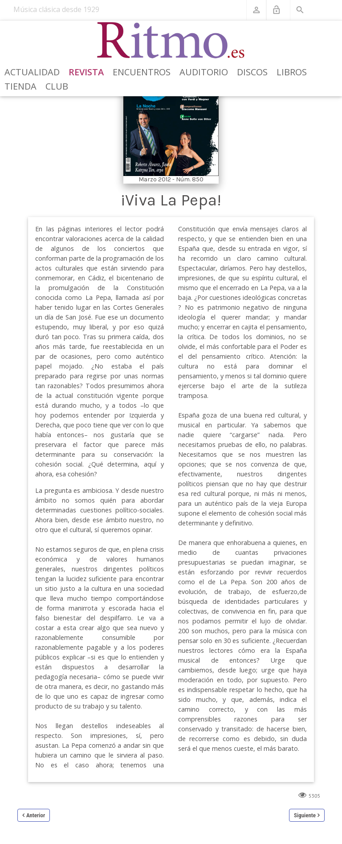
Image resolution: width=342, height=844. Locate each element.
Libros (292, 72)
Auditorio (203, 72)
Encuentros (142, 72)
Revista (86, 72)
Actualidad (32, 72)
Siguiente (305, 815)
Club (56, 86)
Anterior (35, 815)
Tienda (20, 86)
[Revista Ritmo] (171, 40)
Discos (252, 72)
